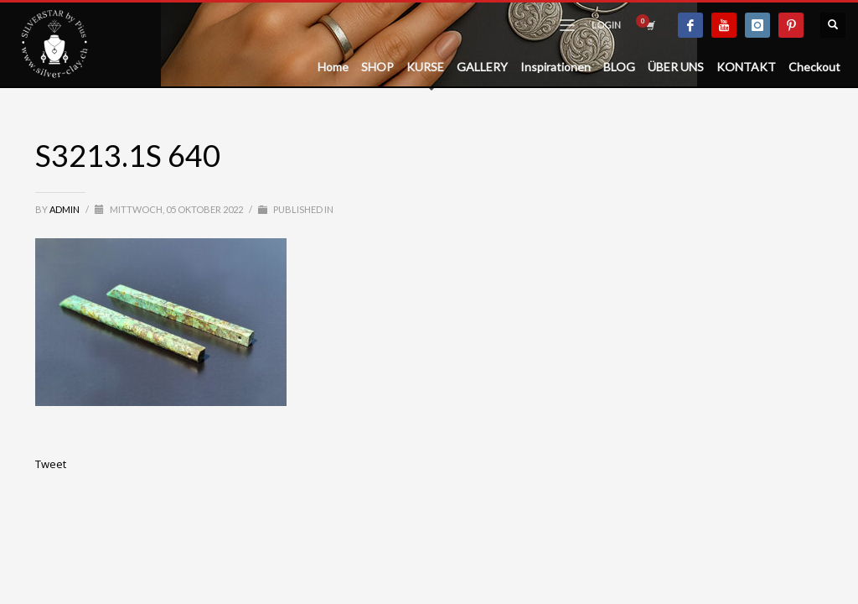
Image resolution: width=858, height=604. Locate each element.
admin (65, 209)
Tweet (50, 463)
